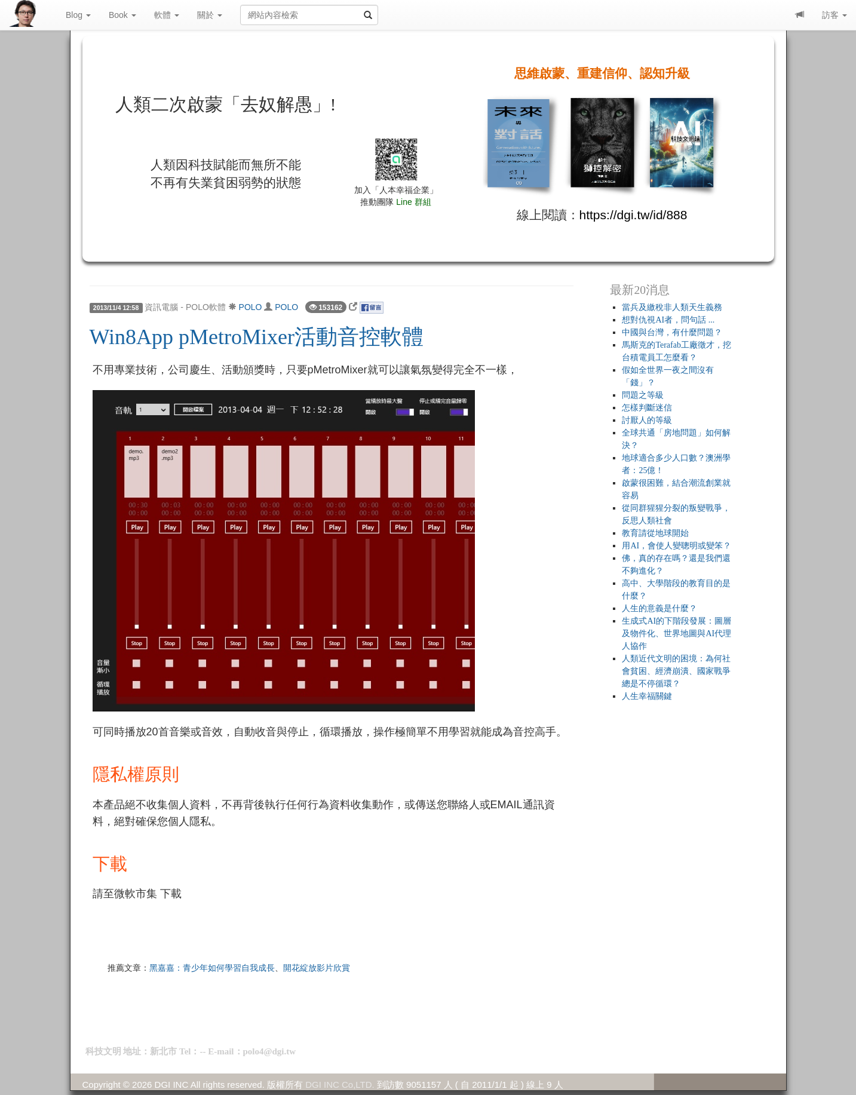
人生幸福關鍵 (647, 696)
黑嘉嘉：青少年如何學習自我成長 (212, 968)
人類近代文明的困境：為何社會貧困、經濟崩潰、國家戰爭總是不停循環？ (676, 671)
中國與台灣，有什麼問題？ (672, 332)
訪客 (834, 15)
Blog (78, 15)
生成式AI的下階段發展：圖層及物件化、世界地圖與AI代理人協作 (676, 633)
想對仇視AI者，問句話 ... (668, 319)
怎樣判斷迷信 (647, 407)
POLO (250, 307)
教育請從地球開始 (655, 533)
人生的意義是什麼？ (659, 608)
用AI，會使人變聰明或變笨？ (676, 545)
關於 (209, 15)
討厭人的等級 (647, 420)
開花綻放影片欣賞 (316, 968)
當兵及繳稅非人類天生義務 (672, 307)
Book (122, 15)
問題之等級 (643, 395)
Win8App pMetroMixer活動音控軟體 (257, 337)
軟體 (166, 15)
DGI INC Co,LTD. (340, 1084)
